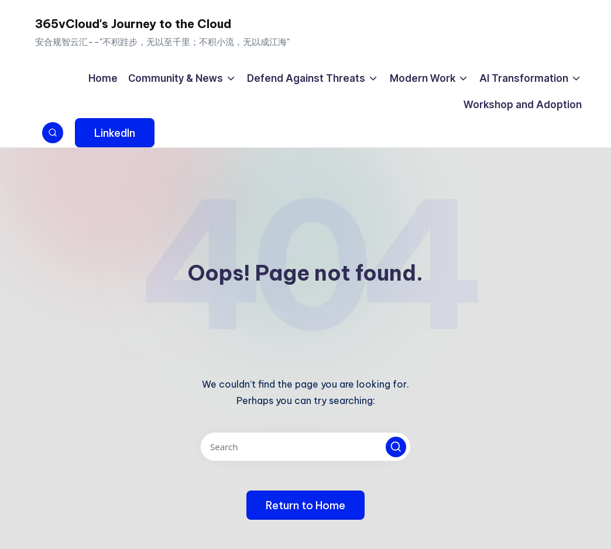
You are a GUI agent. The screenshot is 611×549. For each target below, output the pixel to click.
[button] (115, 132)
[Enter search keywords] (305, 446)
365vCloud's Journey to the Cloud (133, 23)
